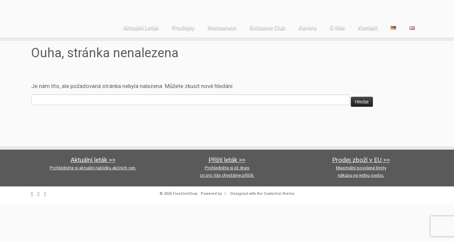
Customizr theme (279, 193)
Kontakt (367, 27)
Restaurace (221, 27)
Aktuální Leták (140, 27)
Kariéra (307, 27)
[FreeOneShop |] (52, 13)
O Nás (336, 27)
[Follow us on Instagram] (133, 12)
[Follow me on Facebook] (126, 12)
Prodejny (183, 27)
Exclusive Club (267, 27)
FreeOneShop (185, 193)
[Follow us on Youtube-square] (139, 12)
